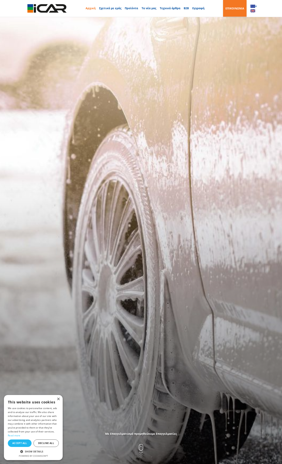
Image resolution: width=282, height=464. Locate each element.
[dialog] (33, 427)
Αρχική (91, 8)
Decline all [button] (46, 443)
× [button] (58, 399)
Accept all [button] (19, 443)
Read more (14, 435)
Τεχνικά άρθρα (170, 8)
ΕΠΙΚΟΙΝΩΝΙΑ (234, 8)
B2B (186, 8)
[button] (33, 451)
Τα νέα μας (149, 8)
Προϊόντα (131, 8)
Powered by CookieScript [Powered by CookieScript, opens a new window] (33, 455)
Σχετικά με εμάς (110, 8)
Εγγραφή (198, 8)
